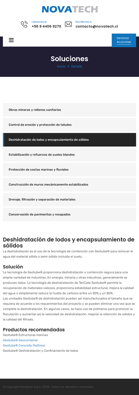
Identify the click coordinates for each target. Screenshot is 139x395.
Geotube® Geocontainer (20, 340)
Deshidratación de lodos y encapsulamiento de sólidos (49, 140)
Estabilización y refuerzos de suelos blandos (42, 154)
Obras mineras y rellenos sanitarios (35, 110)
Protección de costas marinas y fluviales (39, 169)
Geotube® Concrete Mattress (24, 345)
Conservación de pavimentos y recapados (40, 214)
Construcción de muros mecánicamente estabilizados (48, 184)
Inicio (61, 66)
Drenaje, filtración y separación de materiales (42, 199)
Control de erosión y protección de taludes (40, 125)
